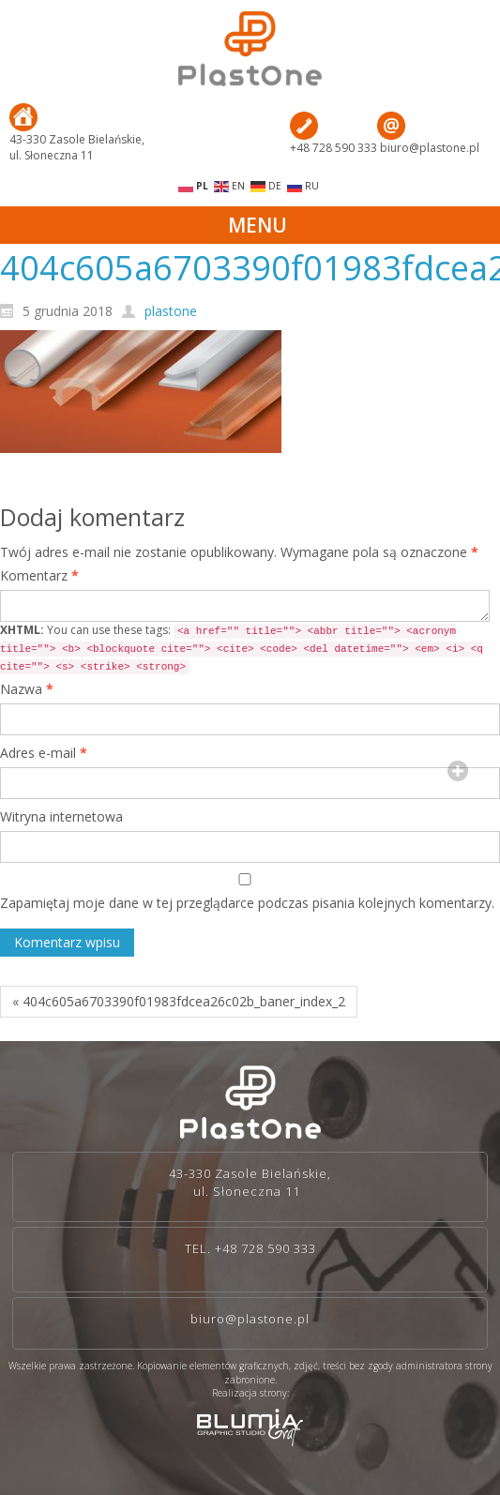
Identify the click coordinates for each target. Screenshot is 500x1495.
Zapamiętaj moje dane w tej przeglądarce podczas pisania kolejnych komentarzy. (247, 903)
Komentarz (39, 575)
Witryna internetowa (61, 816)
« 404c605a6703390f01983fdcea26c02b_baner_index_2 (178, 1001)
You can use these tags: (241, 648)
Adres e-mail (43, 753)
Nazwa (26, 689)
